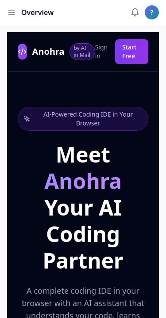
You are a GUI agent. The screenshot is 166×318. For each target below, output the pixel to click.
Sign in (101, 51)
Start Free (129, 51)
